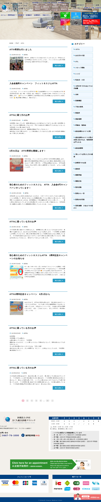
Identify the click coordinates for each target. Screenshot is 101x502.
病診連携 (77, 115)
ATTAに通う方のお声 (19, 115)
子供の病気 (78, 103)
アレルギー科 (63, 6)
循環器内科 (46, 6)
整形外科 (37, 9)
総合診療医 (78, 142)
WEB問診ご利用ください (76, 15)
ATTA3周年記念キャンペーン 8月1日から (29, 293)
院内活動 (77, 177)
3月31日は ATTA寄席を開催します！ (27, 150)
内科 (37, 4)
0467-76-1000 (92, 7)
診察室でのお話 (79, 154)
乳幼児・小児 (78, 78)
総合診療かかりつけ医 (81, 126)
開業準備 (77, 165)
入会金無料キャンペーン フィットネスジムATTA (33, 83)
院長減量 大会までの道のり (83, 194)
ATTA (22, 43)
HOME (11, 43)
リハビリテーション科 (55, 10)
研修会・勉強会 (79, 121)
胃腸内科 (37, 6)
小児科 (46, 9)
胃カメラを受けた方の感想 (82, 148)
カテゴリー (78, 44)
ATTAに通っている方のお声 (22, 221)
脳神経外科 (64, 9)
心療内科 (64, 4)
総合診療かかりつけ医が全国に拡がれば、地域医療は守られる (83, 134)
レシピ (76, 72)
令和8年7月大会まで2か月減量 (83, 85)
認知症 (76, 159)
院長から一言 (78, 183)
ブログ (17, 43)
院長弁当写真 (78, 188)
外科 (46, 4)
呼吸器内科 (55, 6)
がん (76, 60)
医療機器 (77, 97)
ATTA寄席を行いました (20, 49)
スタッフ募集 (78, 66)
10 (47, 399)
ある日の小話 (78, 55)
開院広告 (77, 171)
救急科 (55, 4)
